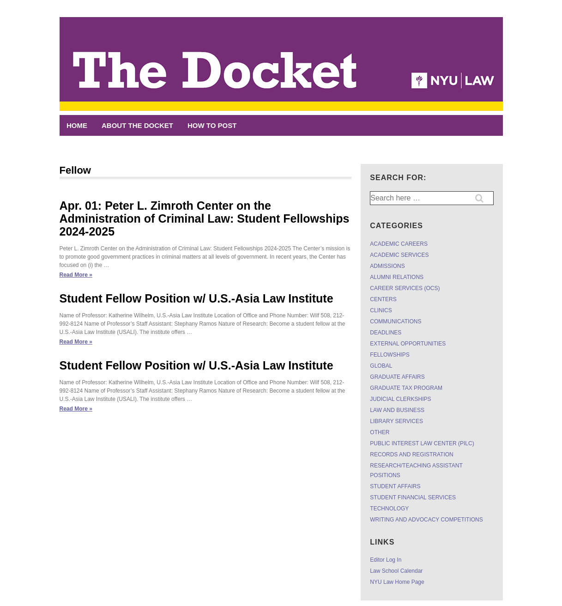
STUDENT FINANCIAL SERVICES (413, 497)
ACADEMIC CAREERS (399, 244)
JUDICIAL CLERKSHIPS (400, 399)
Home (76, 125)
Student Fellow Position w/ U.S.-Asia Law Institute (196, 298)
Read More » (76, 275)
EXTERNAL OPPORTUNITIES (408, 343)
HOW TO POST (211, 125)
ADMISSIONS (387, 266)
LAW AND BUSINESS (397, 410)
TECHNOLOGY (389, 508)
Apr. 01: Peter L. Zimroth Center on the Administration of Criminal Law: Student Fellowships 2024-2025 (205, 218)
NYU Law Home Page (397, 582)
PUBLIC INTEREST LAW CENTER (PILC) (422, 443)
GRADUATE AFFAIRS (397, 377)
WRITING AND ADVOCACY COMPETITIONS (426, 519)
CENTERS (383, 299)
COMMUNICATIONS (395, 321)
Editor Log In (385, 560)
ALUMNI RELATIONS (396, 277)
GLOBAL (381, 366)
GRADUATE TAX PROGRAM (406, 388)
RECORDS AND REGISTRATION (411, 454)
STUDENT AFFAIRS (395, 486)
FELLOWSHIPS (389, 354)
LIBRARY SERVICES (396, 421)
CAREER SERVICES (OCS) (405, 288)
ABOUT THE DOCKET (137, 125)
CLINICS (381, 310)
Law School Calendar (396, 571)
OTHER (379, 432)
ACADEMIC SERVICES (399, 255)
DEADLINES (385, 332)
